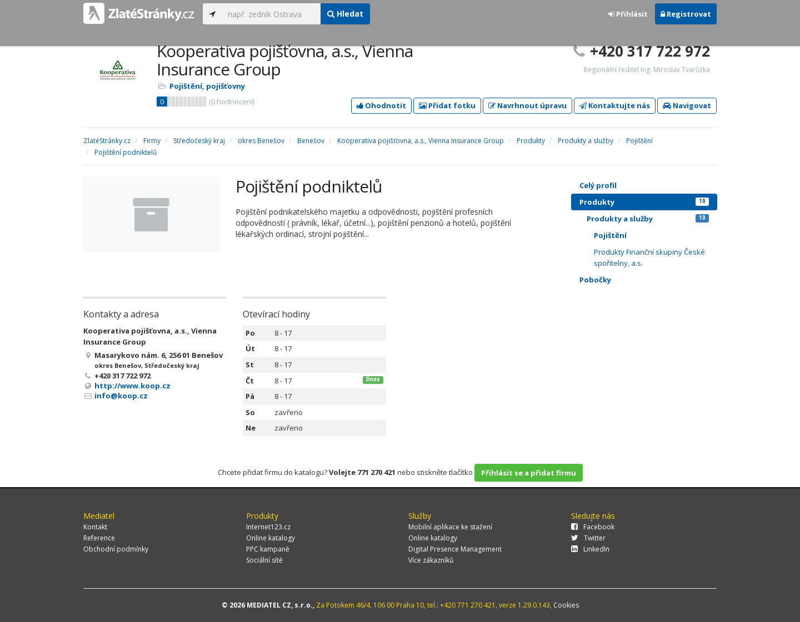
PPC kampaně (267, 549)
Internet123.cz (268, 527)
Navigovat (687, 105)
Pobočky (595, 280)
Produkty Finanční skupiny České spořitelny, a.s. (649, 257)
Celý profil (598, 185)
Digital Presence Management (455, 549)
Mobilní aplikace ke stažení (450, 527)
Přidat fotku (447, 105)
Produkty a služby (648, 219)
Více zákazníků (430, 560)
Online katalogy (270, 538)
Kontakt (95, 527)
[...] (271, 13)
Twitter (588, 538)
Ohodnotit (381, 105)
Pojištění (610, 235)
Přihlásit (628, 14)
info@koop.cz (121, 396)
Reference (99, 538)
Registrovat (686, 14)
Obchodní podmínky (115, 549)
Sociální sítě (264, 560)
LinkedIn (590, 549)
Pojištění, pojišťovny (207, 86)
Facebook (592, 527)
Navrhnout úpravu (527, 105)
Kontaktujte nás (614, 105)
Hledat (345, 13)
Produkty (644, 202)
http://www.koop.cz (132, 386)
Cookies (566, 605)
